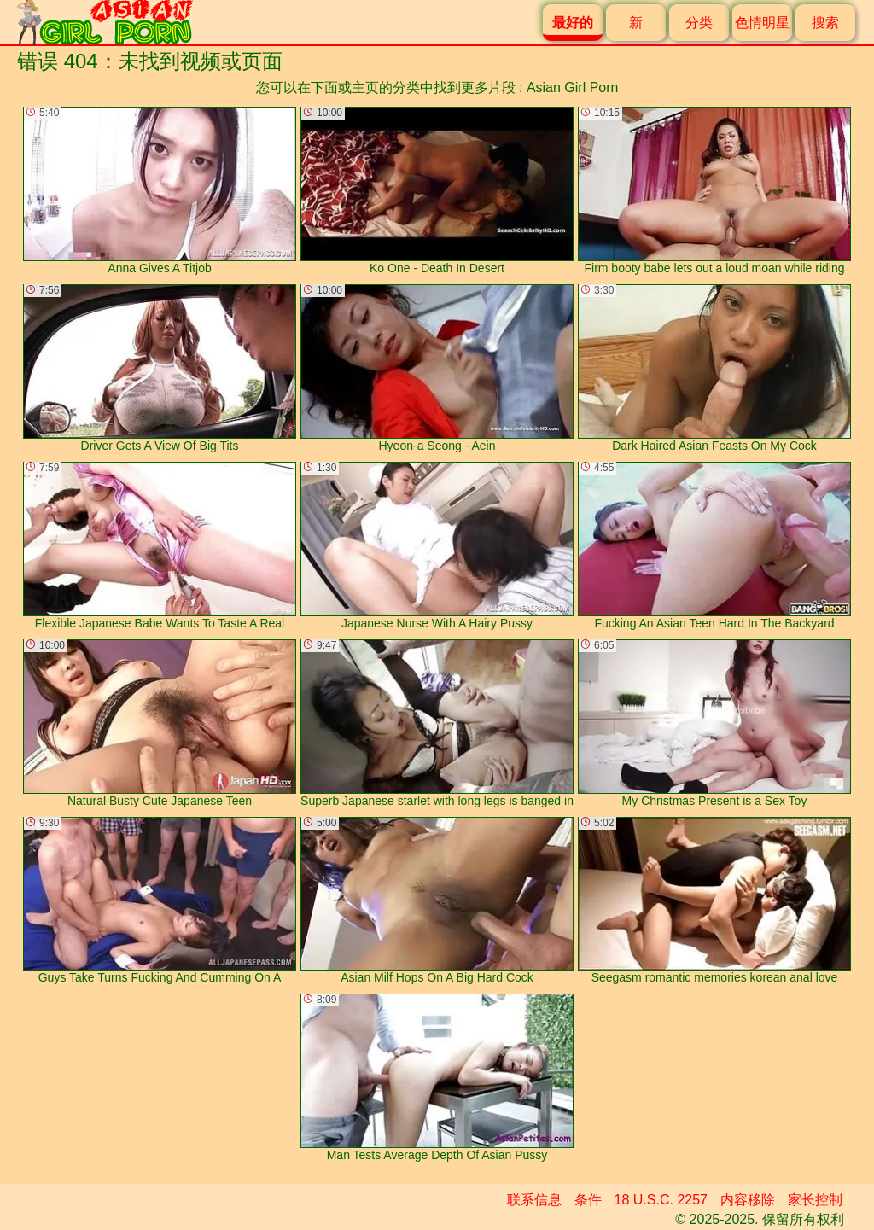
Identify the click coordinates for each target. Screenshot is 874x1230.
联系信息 (534, 1199)
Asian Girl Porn (573, 87)
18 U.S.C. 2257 (661, 1199)
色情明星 (762, 22)
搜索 (825, 22)
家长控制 (815, 1199)
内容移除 (747, 1199)
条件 (588, 1199)
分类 (699, 22)
